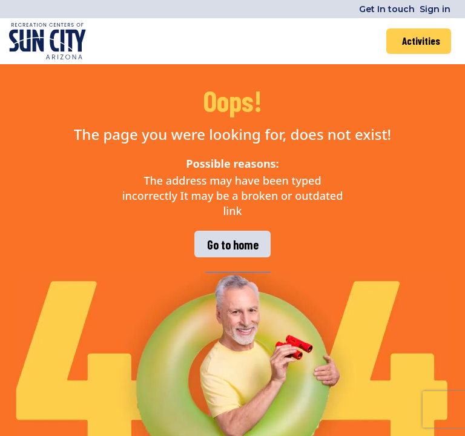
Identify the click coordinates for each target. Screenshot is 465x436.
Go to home (233, 244)
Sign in (435, 9)
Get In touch (387, 9)
